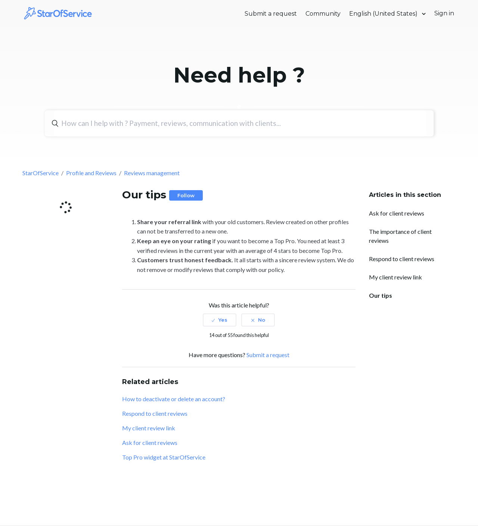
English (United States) (384, 13)
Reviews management (152, 172)
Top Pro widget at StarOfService (163, 457)
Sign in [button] (444, 13)
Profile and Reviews (91, 172)
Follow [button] (186, 195)
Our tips (380, 295)
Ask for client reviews (396, 213)
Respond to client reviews (401, 258)
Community (323, 13)
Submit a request (271, 13)
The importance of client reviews (400, 236)
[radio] (219, 319)
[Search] (240, 123)
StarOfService (40, 172)
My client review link (395, 277)
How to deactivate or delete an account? (173, 398)
